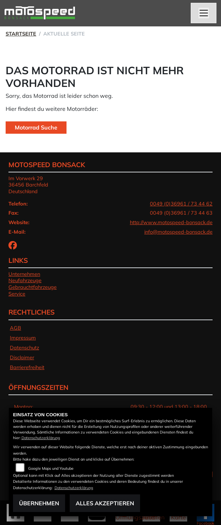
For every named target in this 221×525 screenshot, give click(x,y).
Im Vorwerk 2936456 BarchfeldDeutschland (28, 185)
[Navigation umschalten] (204, 13)
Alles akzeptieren (105, 503)
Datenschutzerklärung (40, 437)
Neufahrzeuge (25, 280)
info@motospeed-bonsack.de (178, 232)
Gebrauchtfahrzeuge (32, 287)
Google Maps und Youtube (51, 468)
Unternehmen (24, 274)
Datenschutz (24, 347)
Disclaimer (22, 357)
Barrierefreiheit (27, 367)
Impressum (23, 338)
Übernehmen (39, 503)
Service (16, 294)
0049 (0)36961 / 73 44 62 (181, 204)
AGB (15, 328)
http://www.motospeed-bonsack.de (171, 222)
